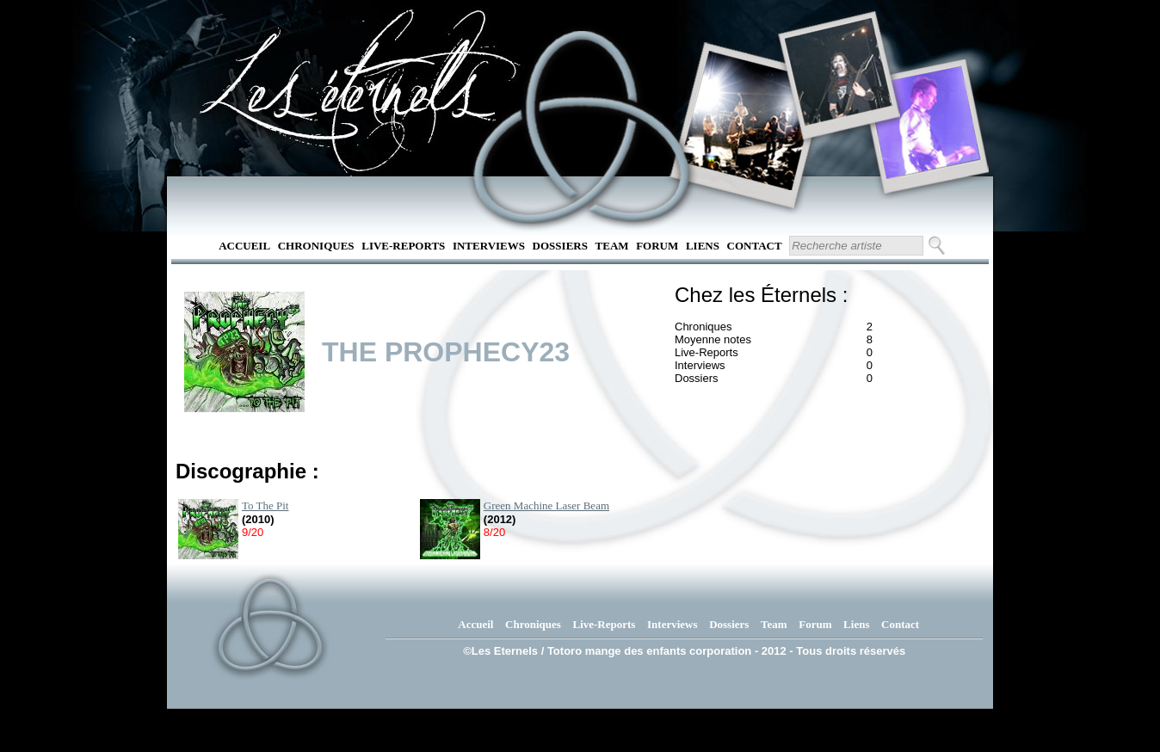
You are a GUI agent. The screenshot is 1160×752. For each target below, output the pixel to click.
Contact (754, 245)
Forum (657, 245)
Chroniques (316, 245)
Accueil (244, 245)
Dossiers (560, 245)
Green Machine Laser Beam (546, 505)
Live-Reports (403, 245)
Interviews (489, 245)
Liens (702, 245)
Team (612, 245)
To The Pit (265, 505)
